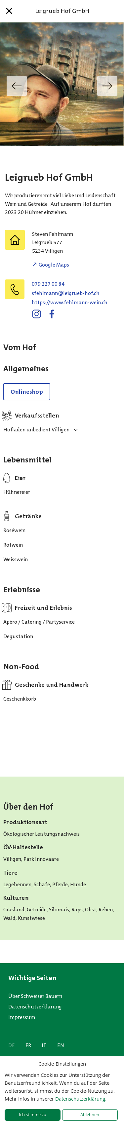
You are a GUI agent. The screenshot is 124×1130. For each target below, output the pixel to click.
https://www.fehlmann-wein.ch (69, 302)
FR (28, 1045)
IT (44, 1045)
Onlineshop (27, 392)
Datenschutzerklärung (35, 1006)
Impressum (21, 1017)
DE (11, 1045)
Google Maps (54, 264)
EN (60, 1045)
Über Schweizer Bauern (35, 996)
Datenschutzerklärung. (80, 1098)
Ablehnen (89, 1114)
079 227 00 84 (48, 283)
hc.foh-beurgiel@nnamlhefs (66, 293)
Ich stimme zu (32, 1114)
